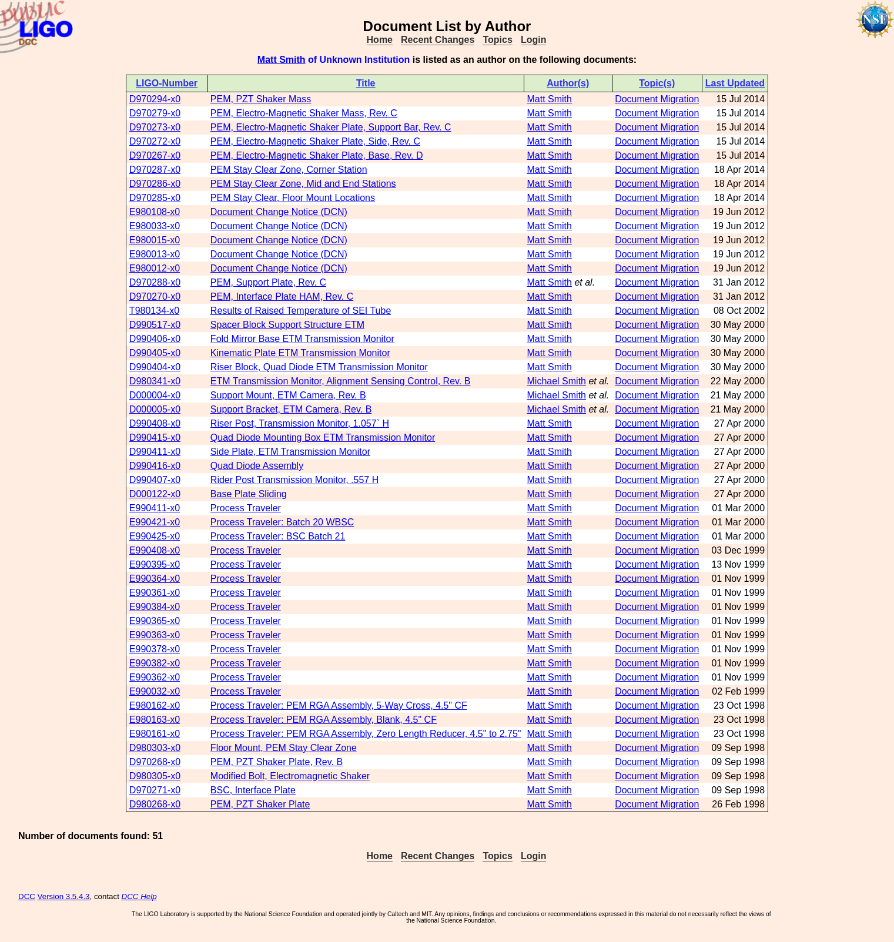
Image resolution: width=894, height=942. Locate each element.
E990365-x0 (154, 621)
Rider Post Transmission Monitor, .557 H (294, 480)
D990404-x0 (154, 367)
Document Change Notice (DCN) (278, 212)
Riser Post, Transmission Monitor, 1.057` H (299, 423)
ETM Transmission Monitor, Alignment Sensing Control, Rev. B (340, 381)
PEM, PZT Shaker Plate (260, 804)
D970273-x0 (154, 127)
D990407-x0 (154, 480)
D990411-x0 (154, 452)
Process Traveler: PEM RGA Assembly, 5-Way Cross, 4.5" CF (338, 705)
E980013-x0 (154, 254)
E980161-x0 (154, 734)
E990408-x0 (154, 550)
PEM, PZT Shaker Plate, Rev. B (276, 762)
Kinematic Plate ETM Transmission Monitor (300, 353)
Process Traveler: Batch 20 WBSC (282, 522)
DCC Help (139, 896)
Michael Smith (556, 381)
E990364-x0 (154, 579)
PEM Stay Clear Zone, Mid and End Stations (303, 184)
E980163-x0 (154, 720)
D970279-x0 (154, 113)
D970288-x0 (154, 282)
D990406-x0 (154, 339)
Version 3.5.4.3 (64, 896)
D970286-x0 (154, 184)
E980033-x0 (154, 226)
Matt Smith (281, 60)
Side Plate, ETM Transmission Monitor (290, 452)
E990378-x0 (154, 649)
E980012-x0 (154, 268)
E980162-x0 (154, 705)
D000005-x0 (154, 409)
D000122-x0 (154, 494)
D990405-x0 (154, 353)
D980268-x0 (154, 804)
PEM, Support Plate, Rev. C (268, 282)
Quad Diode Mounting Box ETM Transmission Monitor (322, 437)
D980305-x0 (154, 776)
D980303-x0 (154, 748)
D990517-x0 (154, 325)
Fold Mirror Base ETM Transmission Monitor (302, 339)
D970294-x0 (154, 99)
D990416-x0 (154, 466)
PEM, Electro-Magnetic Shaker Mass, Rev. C (303, 113)
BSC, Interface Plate (253, 790)
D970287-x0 (154, 170)
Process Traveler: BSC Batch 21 (277, 536)
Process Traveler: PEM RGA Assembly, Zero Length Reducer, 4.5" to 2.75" (365, 734)
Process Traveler (245, 508)
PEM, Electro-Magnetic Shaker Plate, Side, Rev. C (315, 141)
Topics (497, 40)
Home (380, 40)
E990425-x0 (154, 536)
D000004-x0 (154, 395)
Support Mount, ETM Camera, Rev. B (288, 395)
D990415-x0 (154, 437)
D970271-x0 (154, 790)
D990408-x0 (154, 423)
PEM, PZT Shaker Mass (260, 99)
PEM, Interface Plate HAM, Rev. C (281, 296)
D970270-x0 (154, 296)
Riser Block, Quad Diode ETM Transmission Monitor (319, 367)
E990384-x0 (154, 607)
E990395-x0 (154, 564)
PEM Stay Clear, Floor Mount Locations (292, 198)
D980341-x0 (154, 381)
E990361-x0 (154, 593)
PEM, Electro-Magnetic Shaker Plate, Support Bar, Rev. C (330, 127)
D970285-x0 (154, 198)
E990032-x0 (154, 691)
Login (534, 40)
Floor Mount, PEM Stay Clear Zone (283, 748)
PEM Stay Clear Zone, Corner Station (288, 170)
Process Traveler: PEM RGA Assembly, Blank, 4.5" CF (323, 720)
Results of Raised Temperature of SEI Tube (300, 311)
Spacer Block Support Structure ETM (287, 325)
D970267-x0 (154, 155)
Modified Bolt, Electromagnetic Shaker (290, 776)
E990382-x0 (154, 663)
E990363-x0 (154, 635)
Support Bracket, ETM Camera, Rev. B (290, 409)
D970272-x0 (154, 141)
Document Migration (657, 99)
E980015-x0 (154, 240)
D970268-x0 (154, 762)
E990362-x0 (154, 677)
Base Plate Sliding (248, 494)
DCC (26, 896)
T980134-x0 (154, 311)
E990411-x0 (154, 508)
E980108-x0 (154, 212)
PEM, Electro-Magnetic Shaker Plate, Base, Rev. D (316, 155)
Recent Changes (437, 40)
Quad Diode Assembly (256, 466)
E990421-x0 (154, 522)
